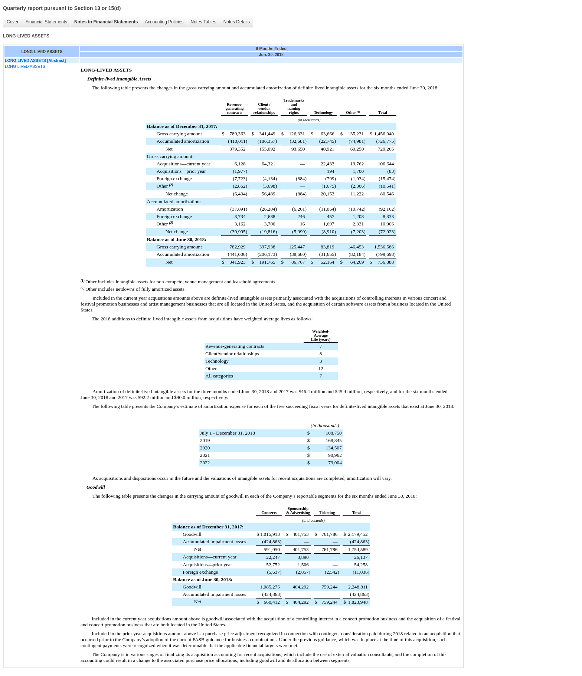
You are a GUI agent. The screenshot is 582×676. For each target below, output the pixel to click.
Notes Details (236, 21)
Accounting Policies (164, 21)
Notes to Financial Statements (106, 21)
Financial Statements (46, 21)
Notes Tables (203, 21)
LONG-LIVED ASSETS (25, 66)
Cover (13, 21)
